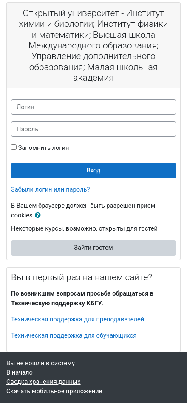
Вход (94, 170)
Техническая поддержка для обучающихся (73, 335)
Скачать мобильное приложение (54, 391)
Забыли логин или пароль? (50, 189)
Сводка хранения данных (43, 382)
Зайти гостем (93, 247)
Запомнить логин (43, 148)
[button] (39, 216)
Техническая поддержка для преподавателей (77, 319)
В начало (19, 372)
